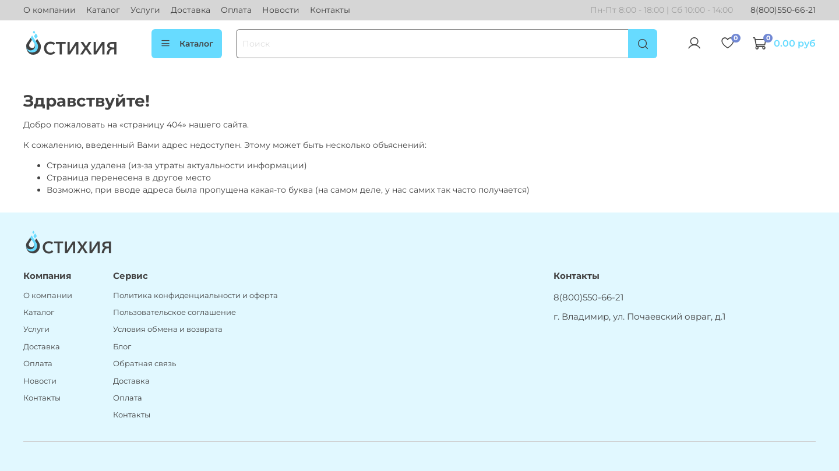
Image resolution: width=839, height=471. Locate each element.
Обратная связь (144, 363)
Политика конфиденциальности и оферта (195, 295)
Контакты (330, 10)
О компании (49, 10)
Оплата (236, 10)
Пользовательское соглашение (174, 312)
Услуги (145, 10)
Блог (122, 346)
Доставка (190, 10)
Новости (280, 10)
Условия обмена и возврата (168, 329)
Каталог (103, 10)
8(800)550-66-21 (783, 10)
